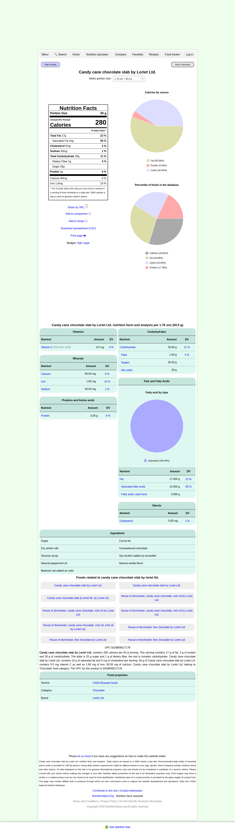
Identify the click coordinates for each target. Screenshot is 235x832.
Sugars (125, 362)
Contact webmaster (131, 790)
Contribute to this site (105, 790)
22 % (189, 479)
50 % (189, 486)
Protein (45, 415)
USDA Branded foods (105, 682)
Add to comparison (76, 213)
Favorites (137, 54)
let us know (84, 756)
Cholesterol (126, 521)
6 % (107, 373)
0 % (111, 347)
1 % (107, 389)
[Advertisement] (117, 25)
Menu (45, 54)
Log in (189, 54)
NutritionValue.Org (103, 796)
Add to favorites (182, 64)
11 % (187, 347)
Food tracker (172, 54)
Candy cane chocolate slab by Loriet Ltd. (78, 585)
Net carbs (126, 370)
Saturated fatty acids (133, 486)
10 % (107, 381)
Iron (43, 381)
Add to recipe (76, 221)
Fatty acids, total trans (134, 494)
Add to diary (50, 64)
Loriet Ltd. (98, 698)
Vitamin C (47, 347)
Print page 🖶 (78, 235)
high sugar (83, 243)
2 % (187, 521)
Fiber (124, 354)
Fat (122, 479)
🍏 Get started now (117, 827)
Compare (120, 54)
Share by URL (78, 207)
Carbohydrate (128, 347)
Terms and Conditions (86, 801)
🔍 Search (60, 54)
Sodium (45, 389)
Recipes (154, 54)
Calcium (46, 373)
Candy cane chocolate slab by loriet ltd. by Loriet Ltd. (78, 598)
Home (76, 54)
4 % (187, 354)
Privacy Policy (109, 801)
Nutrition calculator (97, 54)
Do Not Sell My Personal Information (140, 801)
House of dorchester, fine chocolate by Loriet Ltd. (157, 627)
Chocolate (99, 690)
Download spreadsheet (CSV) (78, 228)
